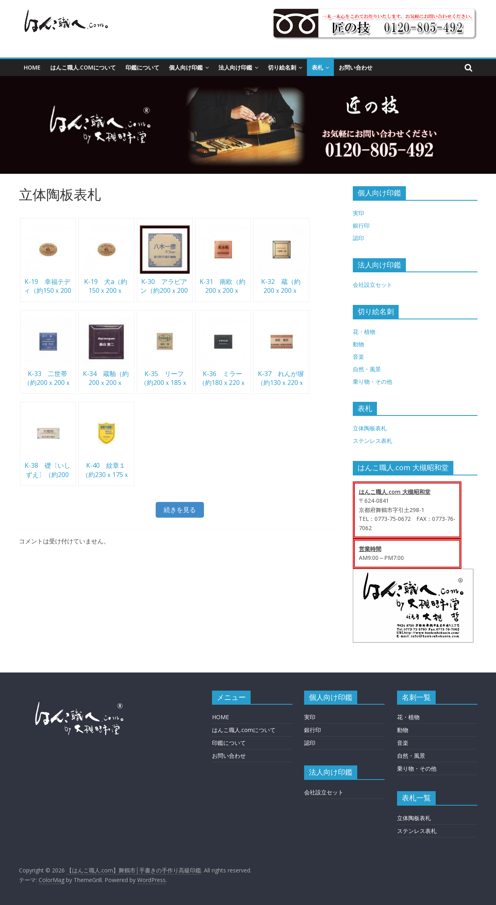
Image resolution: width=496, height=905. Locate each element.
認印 (358, 238)
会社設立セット (372, 284)
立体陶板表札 (370, 428)
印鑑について (142, 67)
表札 (317, 67)
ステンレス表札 (372, 440)
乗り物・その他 (372, 381)
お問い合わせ (356, 67)
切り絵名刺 (282, 67)
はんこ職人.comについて (83, 67)
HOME (32, 67)
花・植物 (364, 331)
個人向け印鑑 (186, 67)
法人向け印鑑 (235, 67)
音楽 (358, 356)
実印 (358, 213)
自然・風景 (367, 369)
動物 (358, 344)
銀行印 (361, 225)
